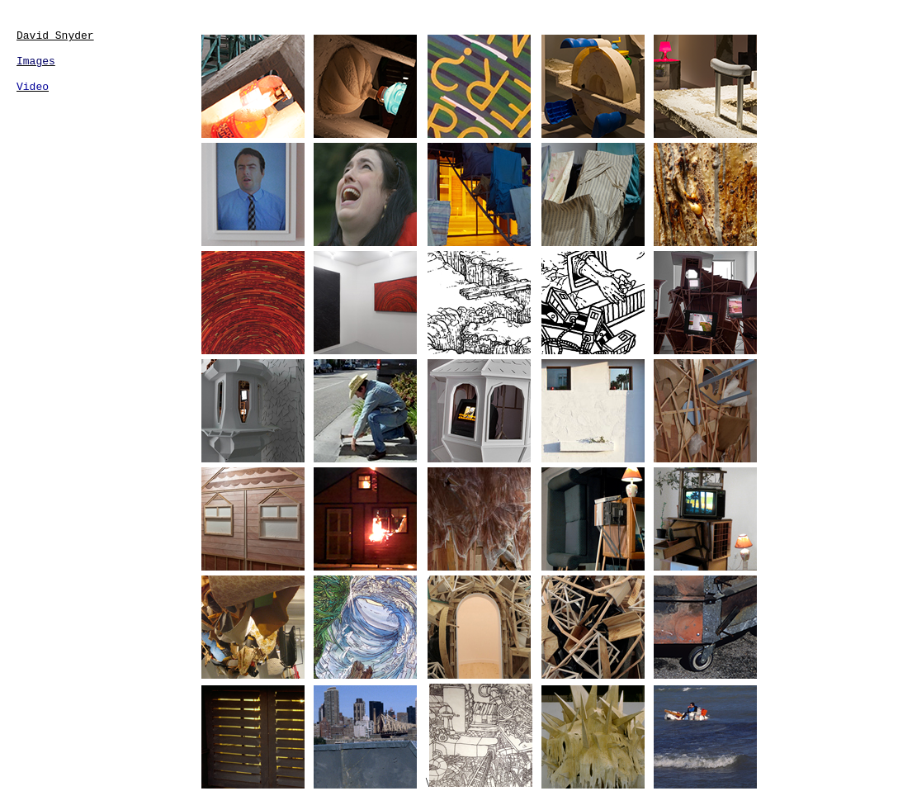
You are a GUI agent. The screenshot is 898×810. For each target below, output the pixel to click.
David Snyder (55, 36)
